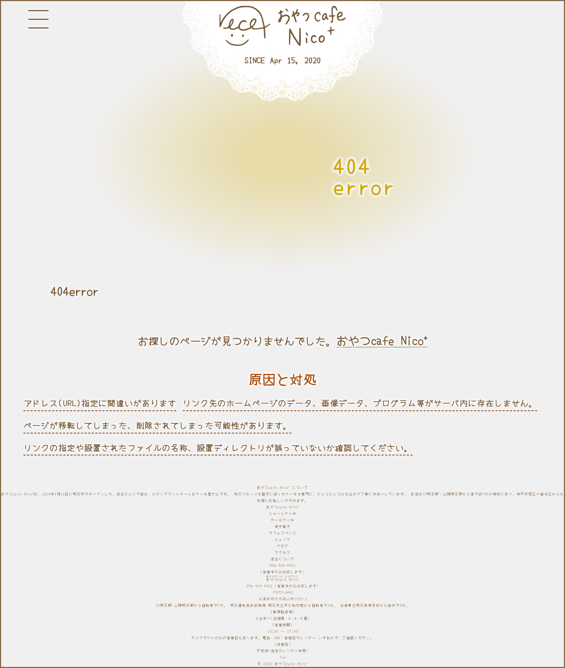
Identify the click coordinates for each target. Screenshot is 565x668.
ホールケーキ (282, 519)
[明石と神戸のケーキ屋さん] (282, 51)
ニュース (282, 539)
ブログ (283, 545)
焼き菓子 (282, 526)
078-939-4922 (282, 565)
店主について (282, 558)
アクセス (282, 552)
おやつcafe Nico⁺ (381, 340)
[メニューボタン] (38, 19)
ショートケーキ (283, 513)
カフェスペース (283, 532)
